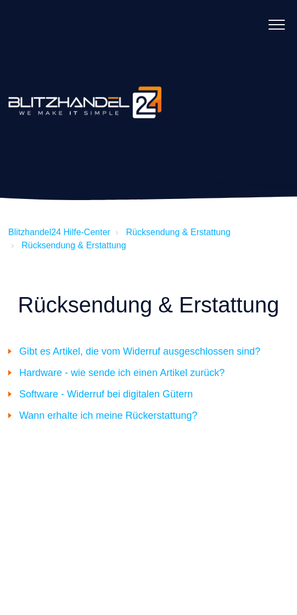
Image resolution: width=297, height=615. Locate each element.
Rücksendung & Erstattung (178, 232)
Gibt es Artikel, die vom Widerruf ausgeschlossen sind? (139, 351)
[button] (276, 24)
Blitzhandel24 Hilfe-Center (59, 232)
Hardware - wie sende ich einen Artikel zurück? (122, 372)
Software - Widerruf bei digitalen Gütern (106, 394)
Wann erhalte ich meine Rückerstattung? (108, 415)
